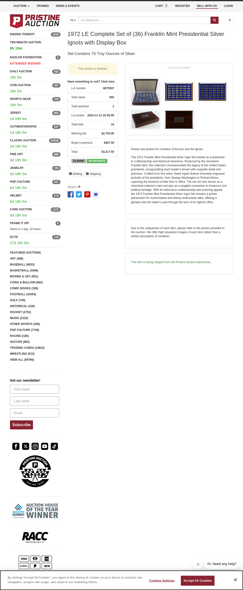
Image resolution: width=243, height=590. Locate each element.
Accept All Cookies (197, 580)
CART (161, 6)
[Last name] (34, 401)
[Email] (34, 413)
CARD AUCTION (21, 209)
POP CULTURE (20, 181)
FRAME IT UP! (19, 223)
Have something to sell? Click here (91, 81)
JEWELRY (17, 168)
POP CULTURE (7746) (24, 330)
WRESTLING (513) (22, 353)
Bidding (75, 174)
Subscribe (21, 425)
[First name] (34, 389)
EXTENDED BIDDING (25, 63)
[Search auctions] (144, 20)
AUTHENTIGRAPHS (23, 126)
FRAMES (43, 6)
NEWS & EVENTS (67, 6)
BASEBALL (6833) (22, 264)
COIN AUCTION (20, 85)
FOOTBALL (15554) (23, 294)
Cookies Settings (162, 580)
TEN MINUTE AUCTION (35, 46)
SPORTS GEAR (20, 99)
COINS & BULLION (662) (26, 282)
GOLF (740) (17, 300)
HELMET (16, 195)
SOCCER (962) (20, 342)
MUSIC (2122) (19, 318)
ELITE (14, 237)
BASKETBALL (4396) (24, 270)
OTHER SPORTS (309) (25, 324)
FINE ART (16, 154)
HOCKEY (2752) (20, 312)
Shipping (93, 174)
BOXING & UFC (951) (24, 276)
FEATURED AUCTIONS (25, 252)
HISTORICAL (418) (22, 306)
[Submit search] (214, 20)
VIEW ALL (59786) (22, 359)
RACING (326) (19, 336)
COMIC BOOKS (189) (24, 288)
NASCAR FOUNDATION (26, 57)
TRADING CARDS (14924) (27, 347)
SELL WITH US (207, 6)
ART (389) (16, 258)
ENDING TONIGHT (22, 34)
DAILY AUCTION (21, 71)
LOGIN (228, 6)
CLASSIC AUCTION (23, 140)
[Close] (235, 580)
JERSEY (15, 112)
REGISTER (182, 6)
